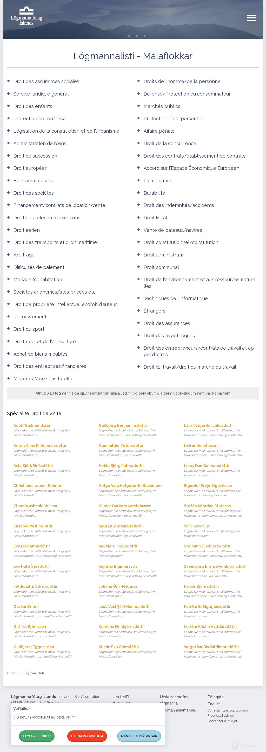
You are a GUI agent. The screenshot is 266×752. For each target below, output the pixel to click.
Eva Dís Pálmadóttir (51, 551)
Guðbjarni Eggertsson (51, 652)
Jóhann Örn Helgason (136, 591)
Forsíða (12, 673)
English (214, 704)
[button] (255, 23)
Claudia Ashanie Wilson (51, 511)
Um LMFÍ (121, 697)
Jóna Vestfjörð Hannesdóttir (136, 612)
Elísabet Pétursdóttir (51, 531)
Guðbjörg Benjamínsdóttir (136, 430)
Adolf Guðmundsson (51, 430)
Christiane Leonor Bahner (51, 491)
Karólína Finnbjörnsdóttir (136, 632)
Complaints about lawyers (228, 710)
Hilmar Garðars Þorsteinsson (136, 511)
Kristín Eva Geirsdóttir (136, 652)
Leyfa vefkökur (37, 736)
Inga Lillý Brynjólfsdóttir (136, 531)
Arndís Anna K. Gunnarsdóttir (51, 450)
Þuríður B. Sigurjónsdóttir (221, 612)
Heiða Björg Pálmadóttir (136, 471)
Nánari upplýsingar (139, 736)
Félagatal (216, 697)
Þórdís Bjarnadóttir (221, 591)
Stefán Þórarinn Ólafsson (221, 511)
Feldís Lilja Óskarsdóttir (51, 591)
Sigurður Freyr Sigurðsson (221, 491)
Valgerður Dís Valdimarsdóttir (221, 652)
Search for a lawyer (222, 721)
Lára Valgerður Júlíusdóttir (221, 430)
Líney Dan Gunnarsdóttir (221, 471)
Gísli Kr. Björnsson (51, 632)
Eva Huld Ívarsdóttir (51, 571)
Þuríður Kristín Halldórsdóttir (221, 632)
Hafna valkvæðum (87, 736)
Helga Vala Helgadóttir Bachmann (136, 491)
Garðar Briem (51, 612)
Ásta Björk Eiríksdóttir (51, 471)
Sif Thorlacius (221, 531)
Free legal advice (221, 715)
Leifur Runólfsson (221, 450)
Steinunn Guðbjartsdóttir (221, 551)
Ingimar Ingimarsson (136, 571)
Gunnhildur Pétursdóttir (136, 450)
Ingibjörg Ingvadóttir (136, 551)
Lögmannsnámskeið (178, 710)
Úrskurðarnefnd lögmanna (174, 700)
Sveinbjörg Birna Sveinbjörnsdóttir (221, 571)
